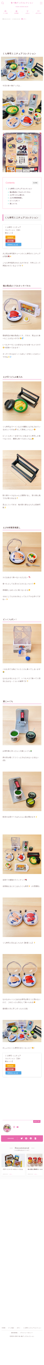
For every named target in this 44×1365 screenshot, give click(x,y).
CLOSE (35, 182)
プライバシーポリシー (26, 1332)
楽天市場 (10, 241)
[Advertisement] (22, 36)
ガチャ (24, 19)
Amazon (10, 237)
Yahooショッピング (12, 245)
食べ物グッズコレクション (22, 3)
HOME (3, 1327)
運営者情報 (14, 1332)
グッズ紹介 (11, 1327)
